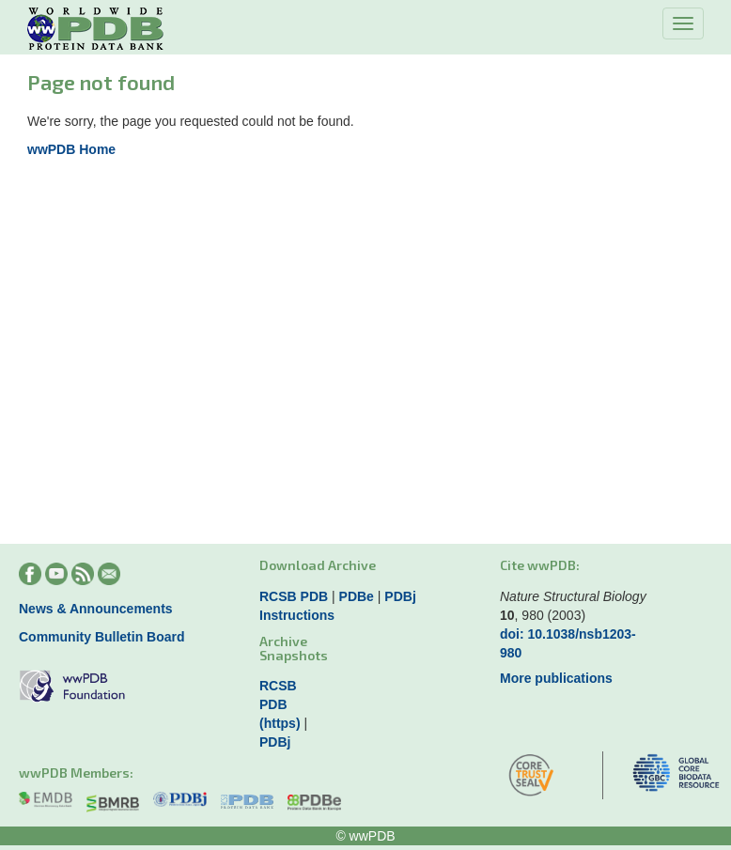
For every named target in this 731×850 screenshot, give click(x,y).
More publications (556, 678)
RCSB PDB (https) (280, 704)
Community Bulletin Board (102, 636)
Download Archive (317, 565)
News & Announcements (96, 608)
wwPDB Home (71, 149)
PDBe (356, 596)
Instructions (296, 615)
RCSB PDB (293, 596)
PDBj (399, 596)
